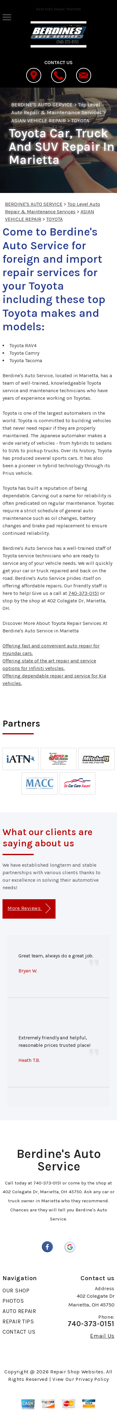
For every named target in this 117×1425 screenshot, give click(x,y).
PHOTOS (13, 1300)
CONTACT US (19, 1331)
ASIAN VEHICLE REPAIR (38, 120)
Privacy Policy (92, 1379)
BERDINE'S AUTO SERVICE (42, 104)
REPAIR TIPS (18, 1321)
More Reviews (28, 908)
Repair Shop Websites (77, 1372)
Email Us (102, 1336)
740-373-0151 (83, 593)
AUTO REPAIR (19, 1311)
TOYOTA (80, 120)
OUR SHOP (16, 1290)
